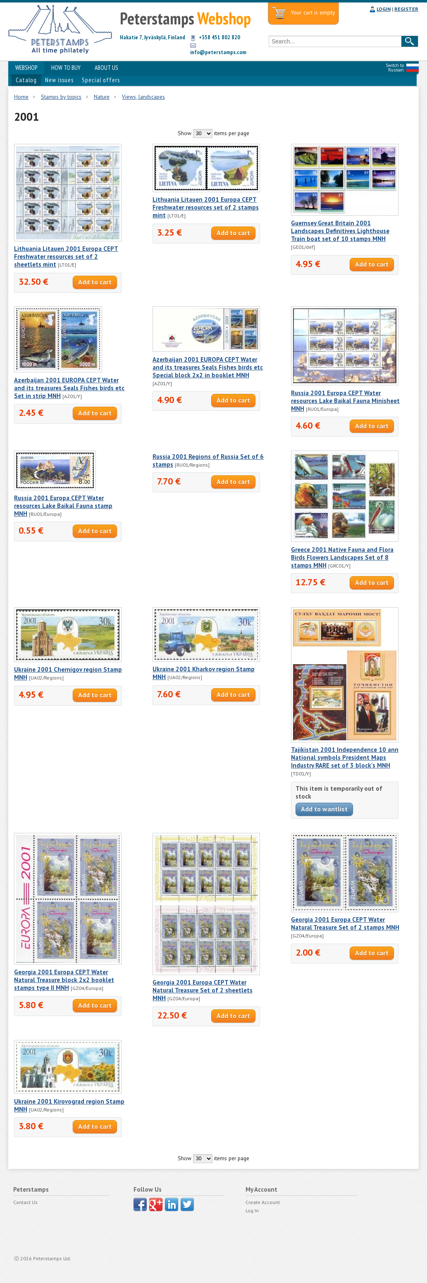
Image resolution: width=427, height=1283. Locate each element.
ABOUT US (106, 68)
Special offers (101, 80)
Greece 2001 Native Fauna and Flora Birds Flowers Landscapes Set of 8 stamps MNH (342, 557)
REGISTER (406, 9)
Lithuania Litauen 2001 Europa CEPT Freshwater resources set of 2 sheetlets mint (66, 256)
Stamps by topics (61, 96)
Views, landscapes (143, 96)
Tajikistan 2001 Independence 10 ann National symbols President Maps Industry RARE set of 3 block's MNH (344, 757)
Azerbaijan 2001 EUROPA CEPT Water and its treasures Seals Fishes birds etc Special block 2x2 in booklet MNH (208, 367)
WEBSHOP (26, 68)
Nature (102, 96)
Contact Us (25, 1202)
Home (21, 96)
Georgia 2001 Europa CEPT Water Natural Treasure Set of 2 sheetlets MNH (203, 990)
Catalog (26, 80)
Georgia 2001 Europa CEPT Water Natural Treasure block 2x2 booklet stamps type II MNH (64, 980)
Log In (252, 1210)
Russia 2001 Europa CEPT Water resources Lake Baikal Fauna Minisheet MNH (345, 401)
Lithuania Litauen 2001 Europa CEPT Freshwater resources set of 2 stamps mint (206, 207)
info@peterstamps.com (218, 52)
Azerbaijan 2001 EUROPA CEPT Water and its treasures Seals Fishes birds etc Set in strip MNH (69, 388)
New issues (59, 80)
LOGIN (384, 9)
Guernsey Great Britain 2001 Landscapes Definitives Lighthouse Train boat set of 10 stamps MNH (340, 231)
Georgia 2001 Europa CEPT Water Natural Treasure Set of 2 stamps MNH (345, 923)
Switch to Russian (395, 67)
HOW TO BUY (66, 68)
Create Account (263, 1202)
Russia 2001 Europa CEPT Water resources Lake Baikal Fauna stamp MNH (63, 505)
